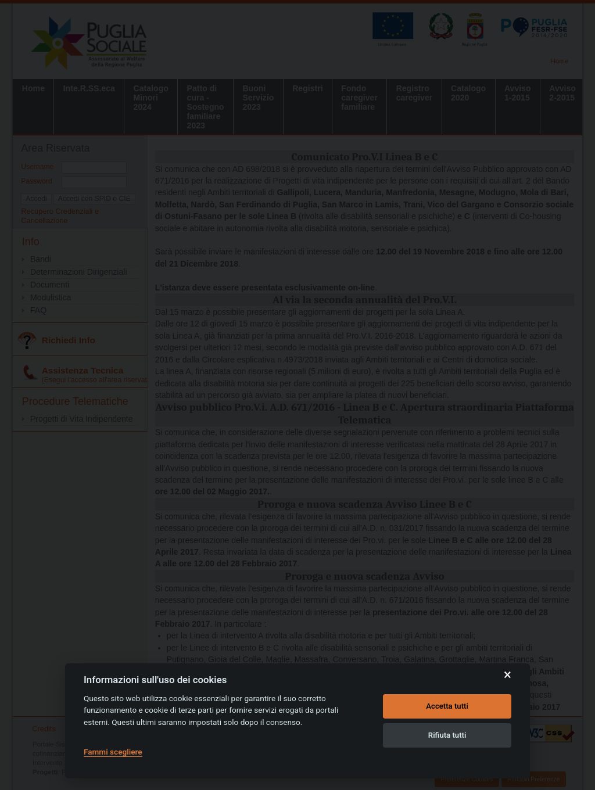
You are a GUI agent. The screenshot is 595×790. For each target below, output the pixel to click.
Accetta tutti (447, 706)
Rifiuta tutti (447, 735)
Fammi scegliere (113, 751)
